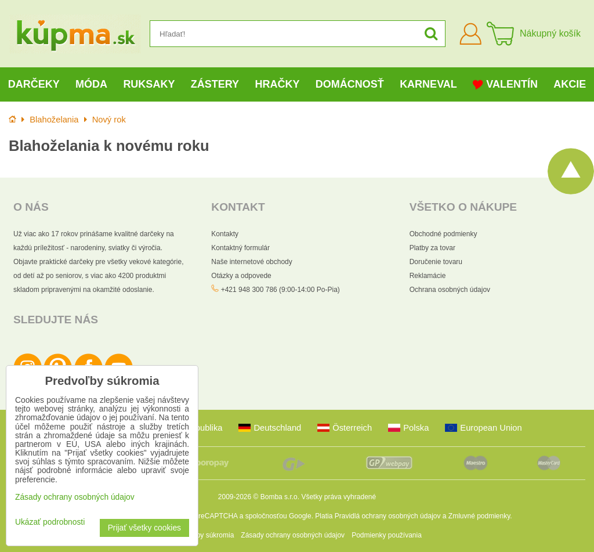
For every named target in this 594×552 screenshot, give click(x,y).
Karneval (428, 84)
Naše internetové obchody (251, 262)
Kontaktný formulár (240, 248)
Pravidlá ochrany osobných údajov (388, 516)
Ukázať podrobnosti (50, 522)
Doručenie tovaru (436, 262)
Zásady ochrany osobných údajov (293, 535)
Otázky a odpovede (241, 276)
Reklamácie (428, 276)
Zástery (215, 84)
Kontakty (224, 234)
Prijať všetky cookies (144, 528)
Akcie (569, 84)
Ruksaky (149, 84)
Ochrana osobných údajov (450, 290)
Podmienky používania (387, 535)
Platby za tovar (432, 248)
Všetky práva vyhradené (338, 497)
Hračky (277, 84)
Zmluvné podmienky (479, 516)
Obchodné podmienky (443, 234)
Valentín (505, 84)
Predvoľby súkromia (203, 535)
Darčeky (34, 84)
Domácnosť (350, 84)
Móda (91, 84)
